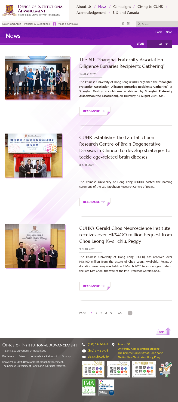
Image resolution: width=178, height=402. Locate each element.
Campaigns (122, 6)
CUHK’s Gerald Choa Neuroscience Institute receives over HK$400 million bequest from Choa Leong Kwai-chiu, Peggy (125, 234)
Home (159, 32)
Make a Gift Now (68, 23)
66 (120, 313)
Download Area (11, 23)
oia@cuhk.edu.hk (98, 356)
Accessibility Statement (44, 356)
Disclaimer (8, 356)
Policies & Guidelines (37, 23)
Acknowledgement (91, 12)
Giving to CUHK (150, 6)
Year (140, 44)
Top (161, 332)
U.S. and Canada (126, 12)
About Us (84, 6)
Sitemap (66, 356)
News (102, 6)
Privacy (23, 356)
